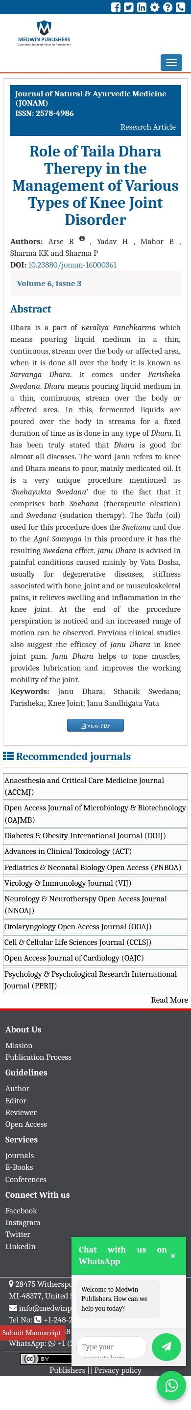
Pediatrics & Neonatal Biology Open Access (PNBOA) (93, 867)
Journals (19, 1155)
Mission (19, 1045)
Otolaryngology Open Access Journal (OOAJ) (78, 926)
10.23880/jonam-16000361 (72, 264)
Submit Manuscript (31, 1332)
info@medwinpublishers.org (67, 1308)
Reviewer (21, 1112)
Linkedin (20, 1246)
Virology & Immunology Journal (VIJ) (68, 883)
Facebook (21, 1210)
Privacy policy (118, 1370)
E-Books (19, 1167)
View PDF (95, 725)
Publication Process (38, 1057)
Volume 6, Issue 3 (49, 283)
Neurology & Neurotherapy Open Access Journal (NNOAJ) (85, 904)
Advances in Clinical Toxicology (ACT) (68, 851)
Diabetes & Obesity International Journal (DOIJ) (85, 835)
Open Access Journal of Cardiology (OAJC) (74, 957)
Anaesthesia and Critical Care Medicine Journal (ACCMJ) (84, 786)
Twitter (17, 1234)
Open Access (26, 1124)
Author (17, 1088)
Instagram (23, 1222)
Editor (15, 1100)
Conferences (26, 1179)
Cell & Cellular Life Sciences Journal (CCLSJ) (78, 942)
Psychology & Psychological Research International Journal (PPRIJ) (90, 979)
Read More (169, 1000)
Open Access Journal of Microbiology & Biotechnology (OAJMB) (95, 813)
